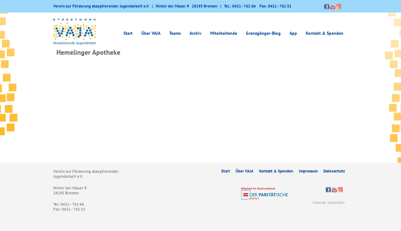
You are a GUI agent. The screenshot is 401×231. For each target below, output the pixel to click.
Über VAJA (150, 33)
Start (128, 33)
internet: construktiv (329, 202)
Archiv (195, 33)
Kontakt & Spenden (324, 33)
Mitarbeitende (223, 33)
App (293, 33)
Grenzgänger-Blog (263, 33)
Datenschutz (334, 171)
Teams (175, 33)
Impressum (308, 171)
